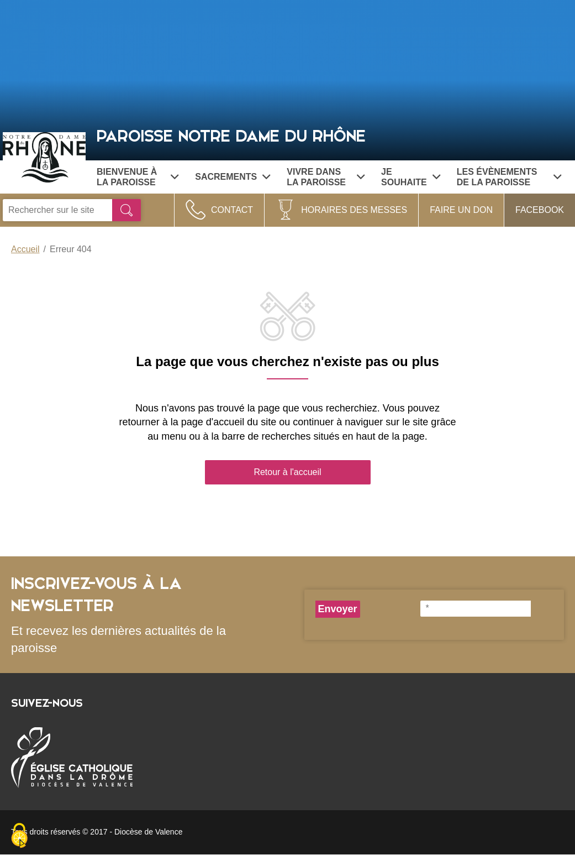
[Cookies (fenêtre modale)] (19, 836)
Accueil (25, 249)
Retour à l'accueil (287, 472)
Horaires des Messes (354, 210)
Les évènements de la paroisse (509, 177)
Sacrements (232, 176)
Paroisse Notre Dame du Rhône (231, 136)
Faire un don (461, 210)
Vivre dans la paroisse (326, 177)
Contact (232, 210)
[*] (475, 608)
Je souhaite (410, 177)
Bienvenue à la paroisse (137, 177)
